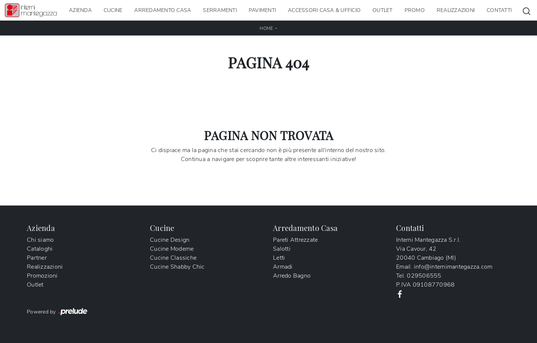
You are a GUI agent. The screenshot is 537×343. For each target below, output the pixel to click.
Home (266, 28)
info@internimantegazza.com (453, 267)
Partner (37, 258)
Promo (415, 10)
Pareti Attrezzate (295, 240)
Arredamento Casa (162, 10)
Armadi (283, 267)
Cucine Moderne (172, 249)
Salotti (282, 249)
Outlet (383, 10)
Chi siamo (40, 240)
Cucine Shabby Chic (177, 267)
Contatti (499, 10)
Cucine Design (169, 240)
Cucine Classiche (173, 258)
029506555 (424, 276)
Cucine (113, 10)
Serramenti (220, 10)
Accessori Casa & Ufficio (324, 10)
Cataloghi (40, 249)
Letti (279, 258)
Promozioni (42, 276)
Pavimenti (262, 10)
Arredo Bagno (292, 276)
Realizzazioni (456, 10)
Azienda (80, 10)
